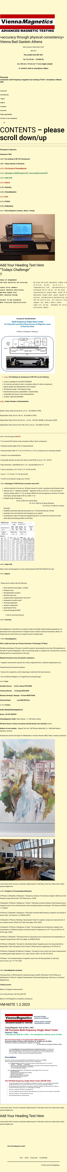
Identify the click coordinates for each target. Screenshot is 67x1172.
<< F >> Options (5, 182)
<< (4, 377)
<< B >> (2, 401)
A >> (6, 377)
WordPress (56, 1165)
